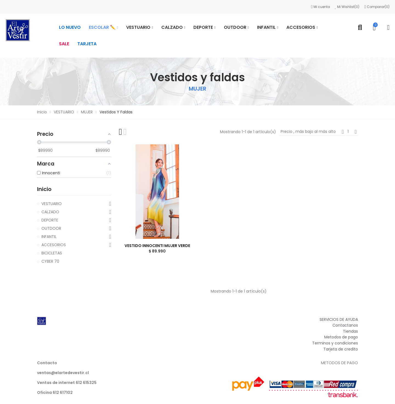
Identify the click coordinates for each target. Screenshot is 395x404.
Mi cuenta (321, 6)
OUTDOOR (51, 228)
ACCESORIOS (53, 245)
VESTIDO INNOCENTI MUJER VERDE (157, 245)
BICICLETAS (51, 253)
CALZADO (50, 212)
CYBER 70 (50, 261)
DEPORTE (49, 220)
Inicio (44, 189)
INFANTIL (49, 236)
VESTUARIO (51, 203)
